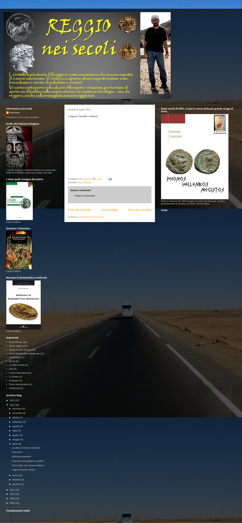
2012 (12, 405)
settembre (17, 422)
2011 (12, 489)
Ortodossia (14, 388)
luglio (15, 430)
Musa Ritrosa (84, 182)
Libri (11, 369)
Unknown (15, 112)
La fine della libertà (18, 373)
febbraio (16, 479)
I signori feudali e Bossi (23, 469)
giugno (16, 435)
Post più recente (79, 210)
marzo (15, 475)
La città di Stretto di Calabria (26, 447)
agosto (16, 426)
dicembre (17, 408)
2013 (12, 400)
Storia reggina (16, 346)
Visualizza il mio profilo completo (22, 117)
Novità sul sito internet (20, 349)
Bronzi (12, 361)
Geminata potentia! (21, 456)
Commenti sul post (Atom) (91, 217)
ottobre (16, 417)
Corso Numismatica (19, 384)
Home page (109, 210)
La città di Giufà (17, 365)
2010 (12, 494)
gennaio (16, 484)
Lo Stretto (14, 376)
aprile (15, 443)
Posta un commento (85, 195)
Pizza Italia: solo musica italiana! (28, 465)
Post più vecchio (139, 210)
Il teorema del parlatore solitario (27, 461)
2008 (12, 503)
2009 (12, 498)
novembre (17, 413)
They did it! (17, 452)
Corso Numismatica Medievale (24, 353)
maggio (16, 439)
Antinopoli (14, 380)
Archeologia (15, 357)
